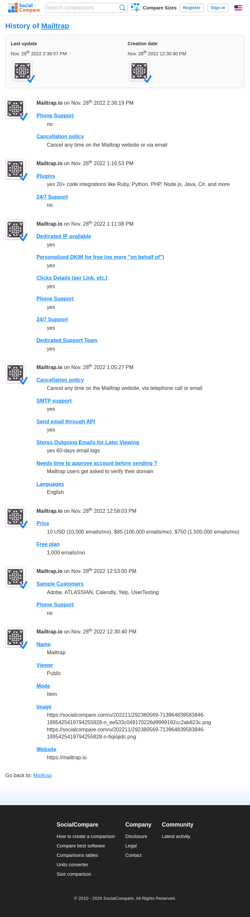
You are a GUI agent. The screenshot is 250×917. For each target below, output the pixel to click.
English (238, 7)
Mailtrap (55, 26)
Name (43, 644)
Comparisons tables (77, 855)
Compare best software (81, 845)
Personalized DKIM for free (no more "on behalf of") (100, 257)
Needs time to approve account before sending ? (96, 463)
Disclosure (136, 836)
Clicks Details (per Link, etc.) (71, 278)
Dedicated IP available (63, 236)
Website (46, 749)
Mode (43, 686)
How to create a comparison (86, 836)
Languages (50, 484)
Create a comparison (135, 8)
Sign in (218, 7)
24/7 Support (52, 197)
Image (43, 707)
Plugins (45, 176)
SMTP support (54, 401)
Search (122, 8)
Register (192, 7)
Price (42, 523)
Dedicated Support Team (66, 340)
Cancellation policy (60, 136)
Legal (131, 845)
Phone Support (55, 115)
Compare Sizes (159, 7)
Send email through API (65, 421)
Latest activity (176, 836)
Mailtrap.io (49, 103)
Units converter (72, 864)
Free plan (48, 544)
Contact (133, 855)
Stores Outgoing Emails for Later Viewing (87, 442)
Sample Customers (60, 584)
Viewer (44, 665)
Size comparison (74, 874)
